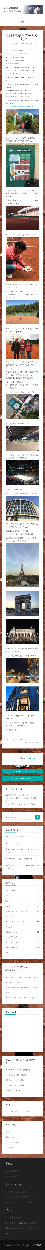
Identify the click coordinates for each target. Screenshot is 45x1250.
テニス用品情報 (11, 937)
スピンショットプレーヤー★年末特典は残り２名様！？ (22, 866)
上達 (7, 953)
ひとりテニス (10, 916)
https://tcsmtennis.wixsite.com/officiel (19, 106)
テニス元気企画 (15, 1245)
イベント (8, 896)
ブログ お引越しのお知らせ (16, 836)
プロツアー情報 (11, 947)
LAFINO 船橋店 (11, 1176)
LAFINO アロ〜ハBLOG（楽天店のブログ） (21, 1223)
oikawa (15, 44)
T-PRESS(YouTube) (12, 1090)
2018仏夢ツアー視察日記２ (22, 37)
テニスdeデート (12, 1111)
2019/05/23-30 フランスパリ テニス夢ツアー (22, 998)
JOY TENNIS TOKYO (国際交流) (17, 1070)
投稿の (9, 1137)
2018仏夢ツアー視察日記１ (22, 778)
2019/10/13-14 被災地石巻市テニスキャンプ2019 (22, 990)
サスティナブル (11, 932)
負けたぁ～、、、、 (13, 843)
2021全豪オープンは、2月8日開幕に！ (20, 859)
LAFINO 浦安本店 (12, 1171)
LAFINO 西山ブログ (12, 1218)
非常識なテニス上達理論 (14, 1080)
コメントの (11, 1142)
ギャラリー (9, 927)
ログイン (8, 1132)
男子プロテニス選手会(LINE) (16, 1075)
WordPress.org (11, 1147)
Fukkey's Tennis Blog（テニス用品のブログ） (22, 1228)
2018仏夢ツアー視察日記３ (22, 771)
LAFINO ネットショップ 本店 (16, 1192)
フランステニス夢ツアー (18, 739)
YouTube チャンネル (13, 1233)
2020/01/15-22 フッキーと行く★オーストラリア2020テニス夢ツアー (22, 979)
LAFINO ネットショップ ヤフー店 (18, 1202)
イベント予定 (10, 891)
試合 (7, 901)
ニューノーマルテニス (27, 804)
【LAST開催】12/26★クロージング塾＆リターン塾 (22, 850)
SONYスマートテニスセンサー (17, 911)
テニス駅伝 (25, 1111)
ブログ (7, 906)
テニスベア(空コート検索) (15, 1085)
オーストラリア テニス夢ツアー (17, 922)
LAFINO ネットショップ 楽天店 (17, 1197)
